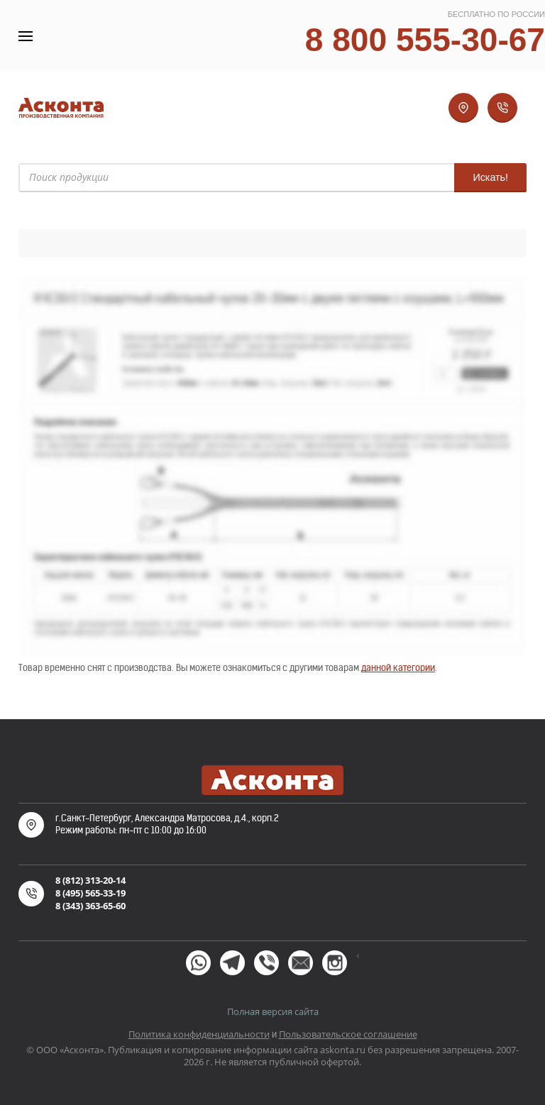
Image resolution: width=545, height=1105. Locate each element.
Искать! (490, 177)
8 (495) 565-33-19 (90, 893)
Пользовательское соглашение (348, 1034)
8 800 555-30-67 (425, 39)
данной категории (398, 668)
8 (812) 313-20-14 (90, 880)
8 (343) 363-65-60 (90, 905)
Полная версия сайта (273, 1011)
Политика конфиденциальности (199, 1034)
